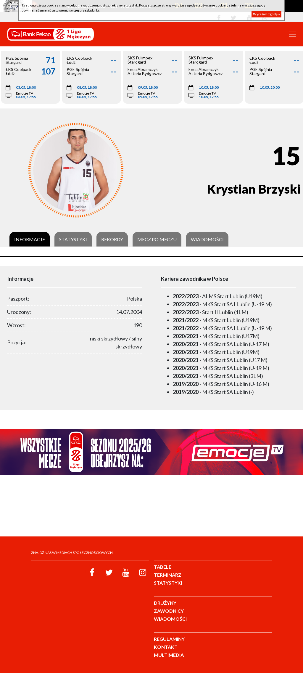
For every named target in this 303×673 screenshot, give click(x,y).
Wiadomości (207, 239)
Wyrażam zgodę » (266, 14)
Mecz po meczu (157, 239)
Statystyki (73, 239)
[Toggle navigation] (292, 34)
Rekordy (112, 239)
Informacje (29, 239)
